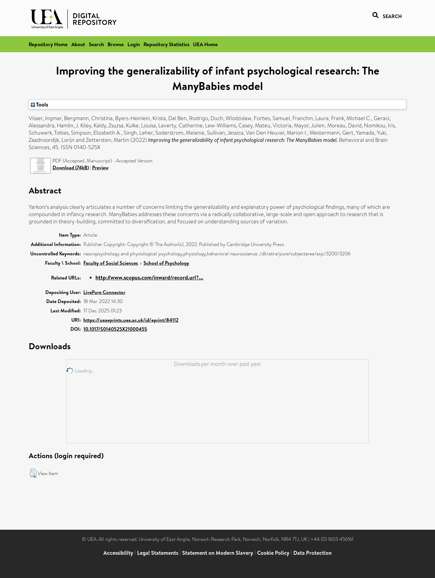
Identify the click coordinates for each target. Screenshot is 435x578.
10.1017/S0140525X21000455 (115, 329)
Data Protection (312, 553)
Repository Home (48, 44)
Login (133, 44)
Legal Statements (157, 553)
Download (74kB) (71, 167)
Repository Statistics (166, 44)
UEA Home (205, 44)
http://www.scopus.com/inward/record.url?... (149, 277)
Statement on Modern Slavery (217, 553)
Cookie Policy (273, 553)
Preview (100, 167)
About (78, 44)
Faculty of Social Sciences (110, 263)
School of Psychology (166, 263)
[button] (33, 473)
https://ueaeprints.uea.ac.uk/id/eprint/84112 (131, 320)
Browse (116, 44)
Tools (39, 104)
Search (96, 44)
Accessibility (118, 553)
